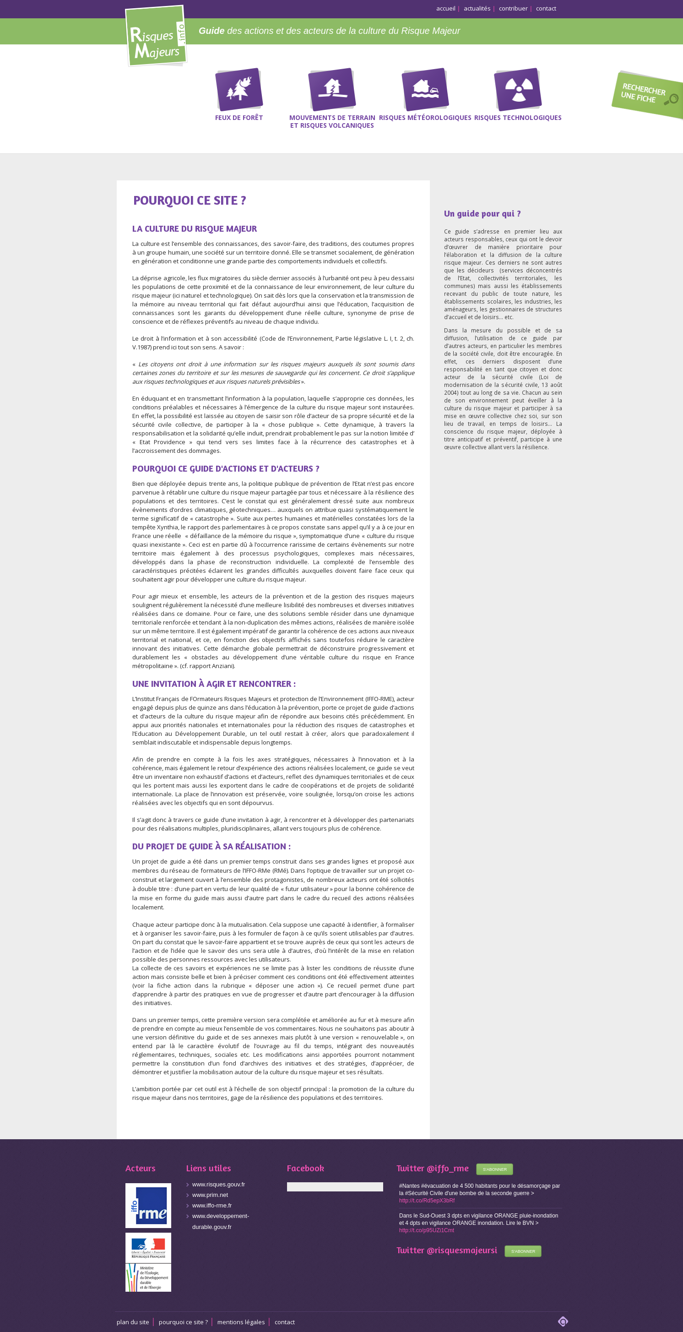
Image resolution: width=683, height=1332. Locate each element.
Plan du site (133, 1322)
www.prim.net (210, 1194)
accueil (445, 8)
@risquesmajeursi (462, 1250)
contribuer (513, 8)
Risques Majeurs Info (156, 34)
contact (546, 8)
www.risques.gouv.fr (218, 1184)
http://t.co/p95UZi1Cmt (426, 1230)
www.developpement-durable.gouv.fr (220, 1221)
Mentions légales (241, 1322)
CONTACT (285, 1322)
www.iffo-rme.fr (212, 1205)
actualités (477, 8)
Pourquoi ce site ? (183, 1322)
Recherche (644, 96)
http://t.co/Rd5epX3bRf (427, 1200)
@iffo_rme (448, 1168)
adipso (563, 1321)
